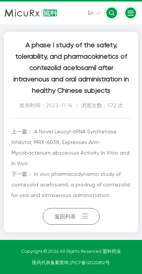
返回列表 (71, 216)
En (91, 13)
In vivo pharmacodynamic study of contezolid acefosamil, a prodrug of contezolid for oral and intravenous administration (70, 184)
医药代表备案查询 (51, 262)
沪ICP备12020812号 (90, 262)
